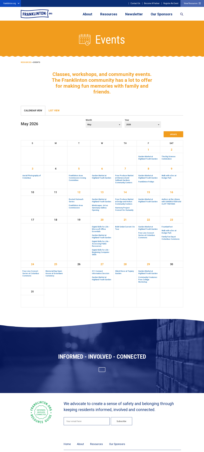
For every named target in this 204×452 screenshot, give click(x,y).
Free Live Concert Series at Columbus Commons (146, 226)
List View (54, 110)
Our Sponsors (161, 14)
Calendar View (33, 110)
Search (181, 14)
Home (67, 435)
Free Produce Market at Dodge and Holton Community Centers (124, 192)
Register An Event (170, 3)
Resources (108, 14)
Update (173, 124)
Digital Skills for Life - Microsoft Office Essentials (101, 220)
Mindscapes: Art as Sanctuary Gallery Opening (100, 198)
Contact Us (135, 3)
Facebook (176, 446)
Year (143, 123)
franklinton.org (9, 3)
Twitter (179, 446)
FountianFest (167, 218)
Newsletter (134, 14)
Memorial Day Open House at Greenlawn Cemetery (54, 264)
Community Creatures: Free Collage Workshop (147, 270)
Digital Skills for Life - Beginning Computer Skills (101, 243)
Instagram (173, 446)
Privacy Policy (119, 446)
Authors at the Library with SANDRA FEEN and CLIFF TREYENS (171, 192)
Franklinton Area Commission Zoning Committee (77, 169)
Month (104, 123)
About (87, 14)
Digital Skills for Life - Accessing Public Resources (101, 234)
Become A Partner (152, 3)
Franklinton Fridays (146, 173)
